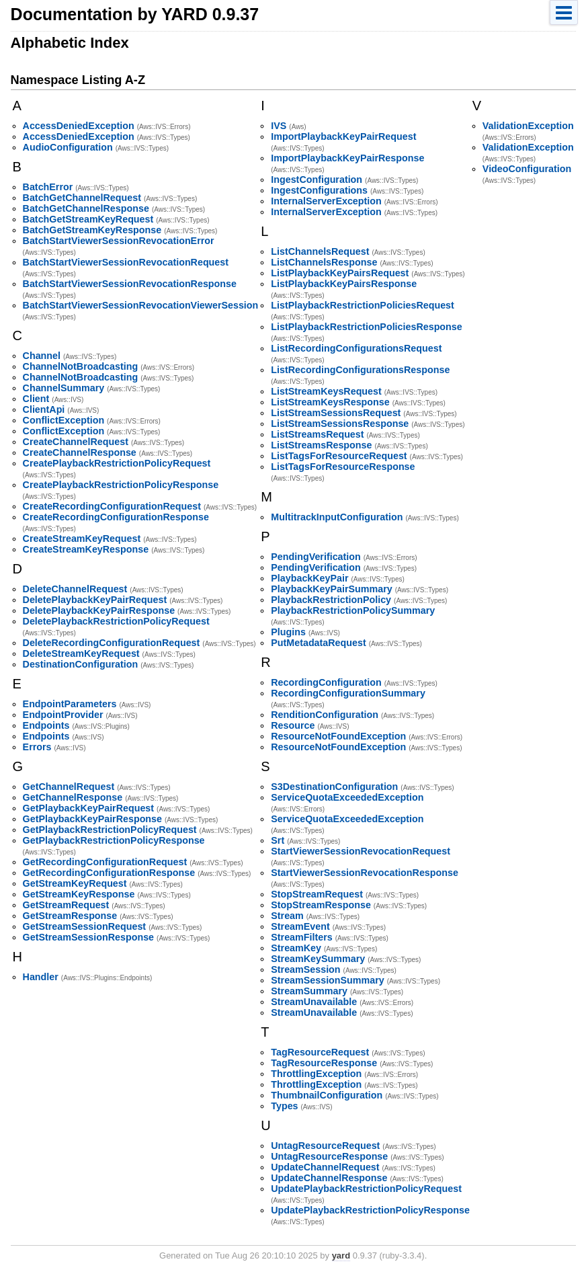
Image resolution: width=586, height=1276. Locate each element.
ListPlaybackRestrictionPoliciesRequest (362, 305)
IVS (278, 125)
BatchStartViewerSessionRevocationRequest (125, 262)
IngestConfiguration (316, 179)
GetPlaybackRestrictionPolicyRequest (110, 829)
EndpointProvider (63, 714)
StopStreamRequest (317, 894)
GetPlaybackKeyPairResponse (92, 818)
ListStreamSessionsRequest (336, 412)
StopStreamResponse (321, 905)
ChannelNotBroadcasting (80, 366)
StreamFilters (301, 937)
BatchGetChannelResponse (86, 208)
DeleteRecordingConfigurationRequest (111, 642)
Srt (277, 840)
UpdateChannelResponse (329, 1177)
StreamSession (305, 969)
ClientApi (44, 409)
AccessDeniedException (78, 125)
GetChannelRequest (69, 786)
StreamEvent (300, 926)
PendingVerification (315, 556)
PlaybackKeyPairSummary (331, 589)
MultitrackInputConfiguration (337, 517)
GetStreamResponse (70, 915)
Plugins (288, 632)
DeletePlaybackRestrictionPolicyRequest (116, 621)
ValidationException (528, 125)
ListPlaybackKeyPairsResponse (344, 283)
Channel (41, 355)
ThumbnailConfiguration (326, 1095)
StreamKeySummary (318, 958)
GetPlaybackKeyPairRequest (89, 808)
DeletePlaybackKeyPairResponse (99, 610)
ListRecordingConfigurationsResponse (360, 369)
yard (341, 1255)
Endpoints (46, 725)
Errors (37, 747)
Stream (287, 915)
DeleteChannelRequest (75, 589)
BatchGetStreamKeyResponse (92, 230)
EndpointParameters (70, 704)
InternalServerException (326, 201)
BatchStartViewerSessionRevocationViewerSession (141, 305)
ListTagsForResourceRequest (339, 455)
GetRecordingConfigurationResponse (109, 872)
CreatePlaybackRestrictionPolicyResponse (121, 484)
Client (36, 398)
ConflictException (64, 420)
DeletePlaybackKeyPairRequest (95, 599)
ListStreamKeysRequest (326, 391)
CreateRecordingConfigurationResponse (116, 517)
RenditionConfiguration (324, 714)
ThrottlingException (316, 1073)
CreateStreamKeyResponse (86, 549)
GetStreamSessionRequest (84, 926)
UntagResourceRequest (325, 1145)
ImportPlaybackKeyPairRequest (343, 136)
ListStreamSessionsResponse (340, 423)
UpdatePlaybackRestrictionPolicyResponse (370, 1210)
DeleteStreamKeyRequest (81, 653)
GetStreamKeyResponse (79, 894)
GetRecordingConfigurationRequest (105, 861)
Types (284, 1106)
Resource (293, 725)
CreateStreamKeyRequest (82, 538)
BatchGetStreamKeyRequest (88, 219)
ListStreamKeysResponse (330, 402)
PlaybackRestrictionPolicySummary (353, 610)
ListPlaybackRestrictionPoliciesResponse (366, 326)
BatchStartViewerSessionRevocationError (118, 240)
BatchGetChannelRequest (82, 197)
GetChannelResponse (73, 797)
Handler (40, 976)
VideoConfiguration (527, 168)
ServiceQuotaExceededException (347, 797)
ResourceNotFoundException (338, 736)
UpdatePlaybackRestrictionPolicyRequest (366, 1188)
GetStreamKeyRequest (75, 883)
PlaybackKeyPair (309, 578)
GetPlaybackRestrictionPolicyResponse (114, 840)
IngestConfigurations (319, 190)
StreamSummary (309, 991)
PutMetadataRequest (318, 642)
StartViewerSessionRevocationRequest (360, 851)
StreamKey (296, 948)
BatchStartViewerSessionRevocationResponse (130, 283)
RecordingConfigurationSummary (348, 693)
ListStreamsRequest (317, 434)
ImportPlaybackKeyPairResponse (347, 158)
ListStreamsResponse (321, 445)
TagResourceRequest (320, 1052)
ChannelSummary (64, 388)
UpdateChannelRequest (325, 1167)
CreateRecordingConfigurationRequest (112, 506)
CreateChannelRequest (75, 441)
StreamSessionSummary (327, 980)
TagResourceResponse (324, 1063)
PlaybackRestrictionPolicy (331, 599)
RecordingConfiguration (326, 682)
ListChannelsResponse (324, 262)
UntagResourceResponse (329, 1156)
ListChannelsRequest (320, 251)
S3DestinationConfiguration (334, 786)
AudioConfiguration (68, 147)
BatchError (48, 187)
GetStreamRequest (66, 905)
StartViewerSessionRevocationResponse (364, 872)
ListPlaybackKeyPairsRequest (340, 273)
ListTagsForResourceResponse (343, 466)
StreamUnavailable (314, 1001)
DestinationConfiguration (80, 664)
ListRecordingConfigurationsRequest (356, 348)
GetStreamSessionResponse (88, 937)
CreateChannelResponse (79, 452)
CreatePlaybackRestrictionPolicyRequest (117, 463)
